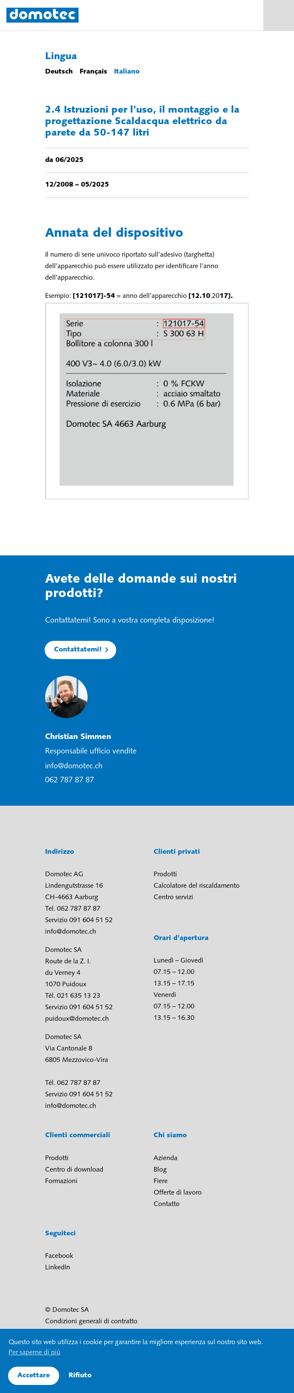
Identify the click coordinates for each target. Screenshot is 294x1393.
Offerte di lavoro (178, 1192)
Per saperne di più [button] (34, 1352)
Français (93, 71)
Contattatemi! (78, 649)
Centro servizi (173, 897)
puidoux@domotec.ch (77, 1019)
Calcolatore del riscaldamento (197, 886)
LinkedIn (57, 1267)
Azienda (165, 1158)
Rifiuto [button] (80, 1375)
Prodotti (165, 874)
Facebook (59, 1256)
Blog (160, 1169)
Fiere (161, 1181)
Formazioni (61, 1181)
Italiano (127, 71)
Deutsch (59, 71)
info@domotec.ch (74, 766)
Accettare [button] (33, 1375)
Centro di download (74, 1169)
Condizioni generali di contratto (91, 1321)
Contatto (167, 1204)
